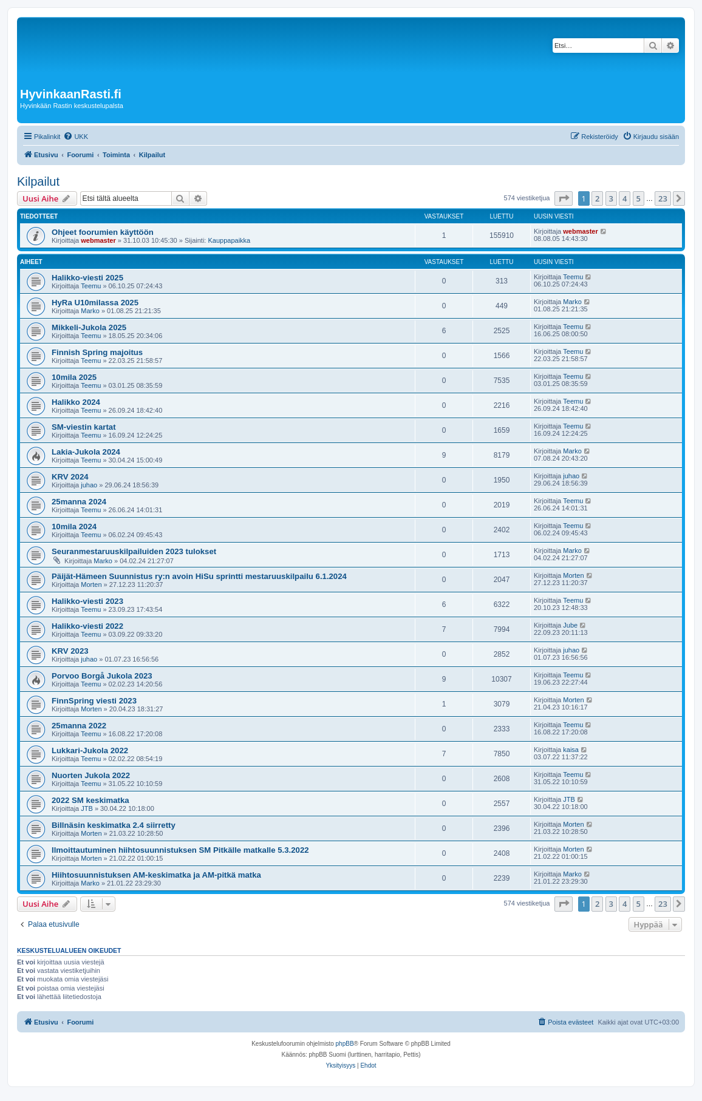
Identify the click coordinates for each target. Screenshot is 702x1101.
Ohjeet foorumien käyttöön (103, 232)
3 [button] (611, 198)
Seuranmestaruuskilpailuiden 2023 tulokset (134, 551)
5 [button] (638, 198)
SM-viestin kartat (84, 427)
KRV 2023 (70, 651)
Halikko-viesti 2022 (87, 626)
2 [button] (597, 198)
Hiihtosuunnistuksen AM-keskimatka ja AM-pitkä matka (156, 874)
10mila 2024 (74, 526)
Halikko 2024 (76, 402)
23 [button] (662, 198)
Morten (91, 584)
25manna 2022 (79, 725)
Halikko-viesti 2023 (87, 601)
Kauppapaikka (229, 240)
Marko (90, 310)
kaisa (571, 749)
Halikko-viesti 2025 (87, 277)
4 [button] (624, 198)
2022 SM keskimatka (90, 800)
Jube (570, 625)
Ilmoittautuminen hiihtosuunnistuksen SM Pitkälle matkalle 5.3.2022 (180, 850)
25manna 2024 (79, 501)
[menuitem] (75, 136)
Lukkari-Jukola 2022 (90, 750)
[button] (563, 198)
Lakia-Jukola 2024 (86, 451)
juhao (89, 485)
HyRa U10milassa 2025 (95, 302)
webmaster (98, 240)
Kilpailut (38, 181)
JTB (87, 808)
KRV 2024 (70, 476)
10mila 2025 (74, 377)
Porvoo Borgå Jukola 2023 (102, 675)
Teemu (91, 286)
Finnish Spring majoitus (97, 352)
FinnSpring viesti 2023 (94, 700)
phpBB (345, 1043)
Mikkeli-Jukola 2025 (89, 327)
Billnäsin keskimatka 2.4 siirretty (114, 825)
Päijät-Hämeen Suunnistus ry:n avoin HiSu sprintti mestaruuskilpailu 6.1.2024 (199, 576)
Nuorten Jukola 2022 (91, 775)
